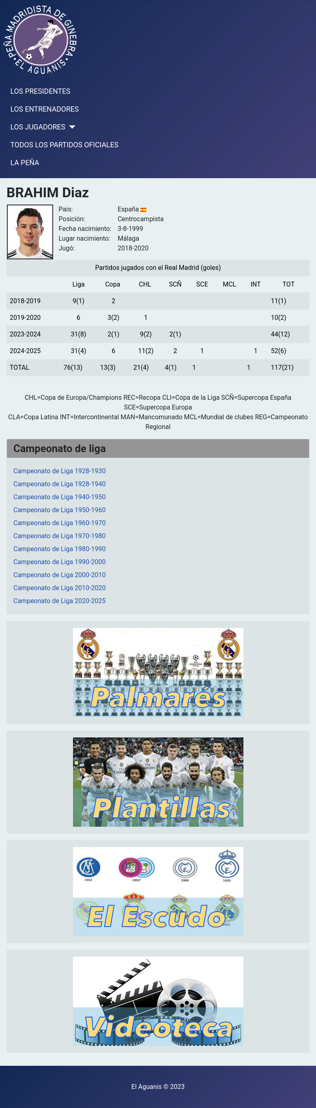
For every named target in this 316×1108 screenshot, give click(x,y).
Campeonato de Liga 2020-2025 (59, 601)
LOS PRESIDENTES (41, 91)
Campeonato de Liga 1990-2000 (59, 562)
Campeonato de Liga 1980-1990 (59, 549)
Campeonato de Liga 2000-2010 (59, 575)
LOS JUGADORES (38, 127)
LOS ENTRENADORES (45, 109)
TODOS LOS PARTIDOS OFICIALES (64, 145)
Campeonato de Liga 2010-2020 (59, 588)
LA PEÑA (25, 163)
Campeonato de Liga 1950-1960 (59, 510)
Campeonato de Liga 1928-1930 (59, 471)
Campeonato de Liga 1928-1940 (59, 484)
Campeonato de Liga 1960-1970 (59, 523)
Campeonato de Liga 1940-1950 (59, 497)
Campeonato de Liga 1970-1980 (59, 536)
